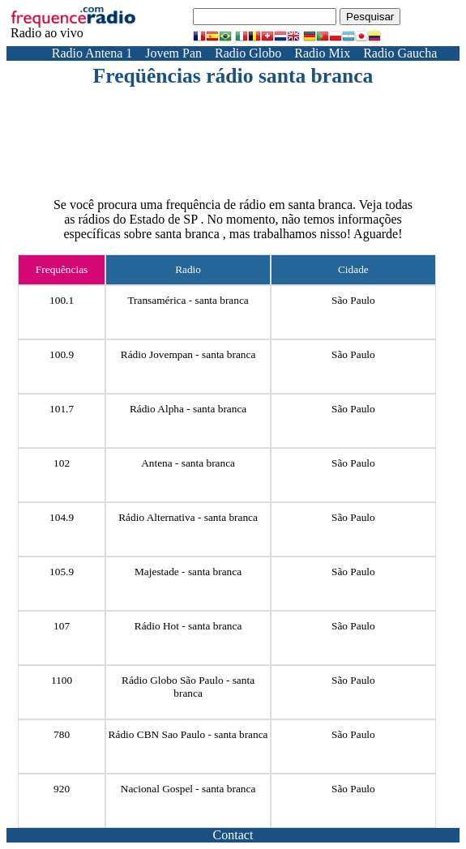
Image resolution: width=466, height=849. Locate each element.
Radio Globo (248, 53)
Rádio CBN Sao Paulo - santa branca (188, 734)
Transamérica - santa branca (187, 300)
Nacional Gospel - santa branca (188, 789)
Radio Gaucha (400, 53)
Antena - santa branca (188, 463)
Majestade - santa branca (188, 571)
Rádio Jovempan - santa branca (188, 354)
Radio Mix (322, 53)
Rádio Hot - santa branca (188, 626)
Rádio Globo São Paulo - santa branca (188, 686)
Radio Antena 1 (92, 53)
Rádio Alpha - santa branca (188, 409)
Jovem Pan (173, 53)
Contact (233, 835)
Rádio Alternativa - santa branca (188, 517)
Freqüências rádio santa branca (233, 75)
